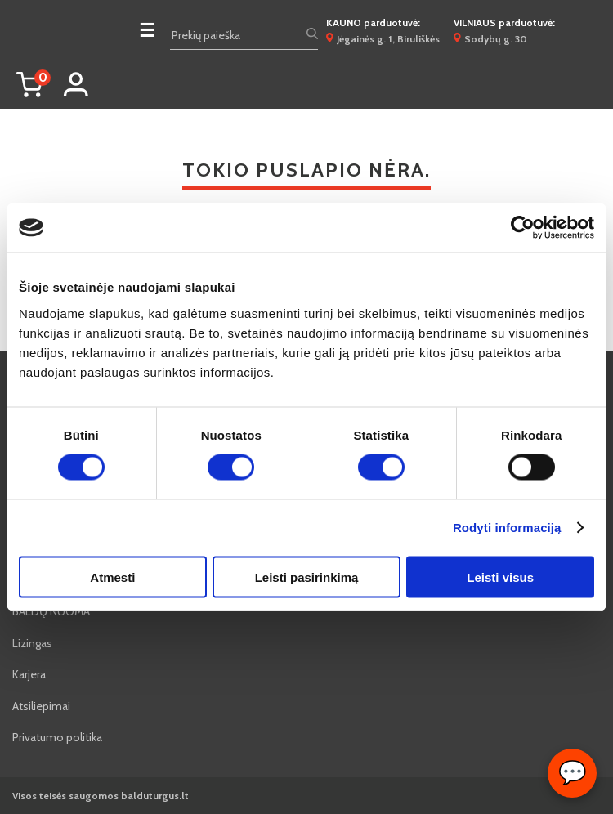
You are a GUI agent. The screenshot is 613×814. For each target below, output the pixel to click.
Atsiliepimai (41, 706)
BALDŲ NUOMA (51, 611)
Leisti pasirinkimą (307, 577)
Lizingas (32, 643)
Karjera (29, 674)
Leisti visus (500, 577)
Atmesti (112, 577)
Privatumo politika (57, 737)
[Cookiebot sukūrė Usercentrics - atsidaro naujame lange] (522, 228)
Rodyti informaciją (507, 527)
